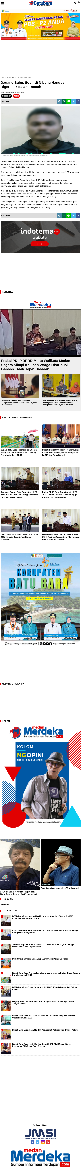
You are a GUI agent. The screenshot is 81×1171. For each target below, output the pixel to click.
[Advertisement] (40, 57)
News (13, 77)
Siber (44, 1125)
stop (16, 96)
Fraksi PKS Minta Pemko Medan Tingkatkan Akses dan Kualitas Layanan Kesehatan (19, 403)
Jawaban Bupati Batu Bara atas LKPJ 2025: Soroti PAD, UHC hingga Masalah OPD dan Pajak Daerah (19, 494)
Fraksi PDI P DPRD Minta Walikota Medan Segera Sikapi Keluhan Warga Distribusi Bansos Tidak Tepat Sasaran (35, 365)
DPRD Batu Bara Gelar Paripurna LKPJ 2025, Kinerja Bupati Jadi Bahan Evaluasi (19, 537)
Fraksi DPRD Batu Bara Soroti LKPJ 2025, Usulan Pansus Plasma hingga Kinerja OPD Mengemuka (59, 494)
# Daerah (5, 905)
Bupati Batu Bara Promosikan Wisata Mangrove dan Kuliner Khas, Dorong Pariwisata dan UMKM (19, 452)
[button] (78, 1)
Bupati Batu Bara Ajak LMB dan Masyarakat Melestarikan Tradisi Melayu (45, 1030)
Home (2, 77)
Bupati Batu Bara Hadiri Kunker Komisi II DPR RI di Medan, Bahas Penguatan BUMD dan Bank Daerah (61, 452)
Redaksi (36, 1125)
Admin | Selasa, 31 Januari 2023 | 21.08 (12, 92)
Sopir (29, 77)
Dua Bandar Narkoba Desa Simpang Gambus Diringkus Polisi (40, 959)
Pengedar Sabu (22, 77)
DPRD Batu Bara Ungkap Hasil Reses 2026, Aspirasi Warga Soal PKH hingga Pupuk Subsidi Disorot (60, 537)
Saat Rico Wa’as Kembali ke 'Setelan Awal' (60, 888)
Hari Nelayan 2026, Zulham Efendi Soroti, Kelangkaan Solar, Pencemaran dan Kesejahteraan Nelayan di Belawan (60, 402)
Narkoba (8, 77)
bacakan (6, 96)
